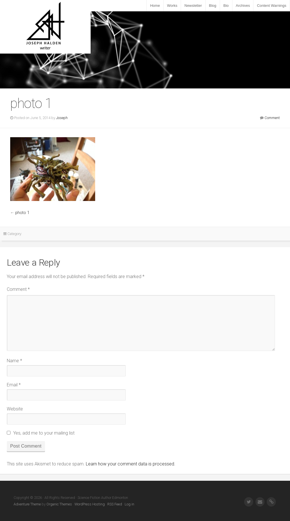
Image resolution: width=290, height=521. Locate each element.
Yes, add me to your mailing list (40, 433)
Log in (129, 504)
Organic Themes (59, 504)
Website (15, 409)
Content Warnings (271, 5)
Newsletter (193, 5)
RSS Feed (114, 504)
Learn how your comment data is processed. (130, 464)
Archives (243, 5)
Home (155, 5)
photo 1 (22, 212)
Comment (272, 118)
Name (14, 360)
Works (172, 5)
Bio (226, 5)
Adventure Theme (27, 504)
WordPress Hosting (89, 504)
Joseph (62, 118)
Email (14, 384)
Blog (212, 5)
